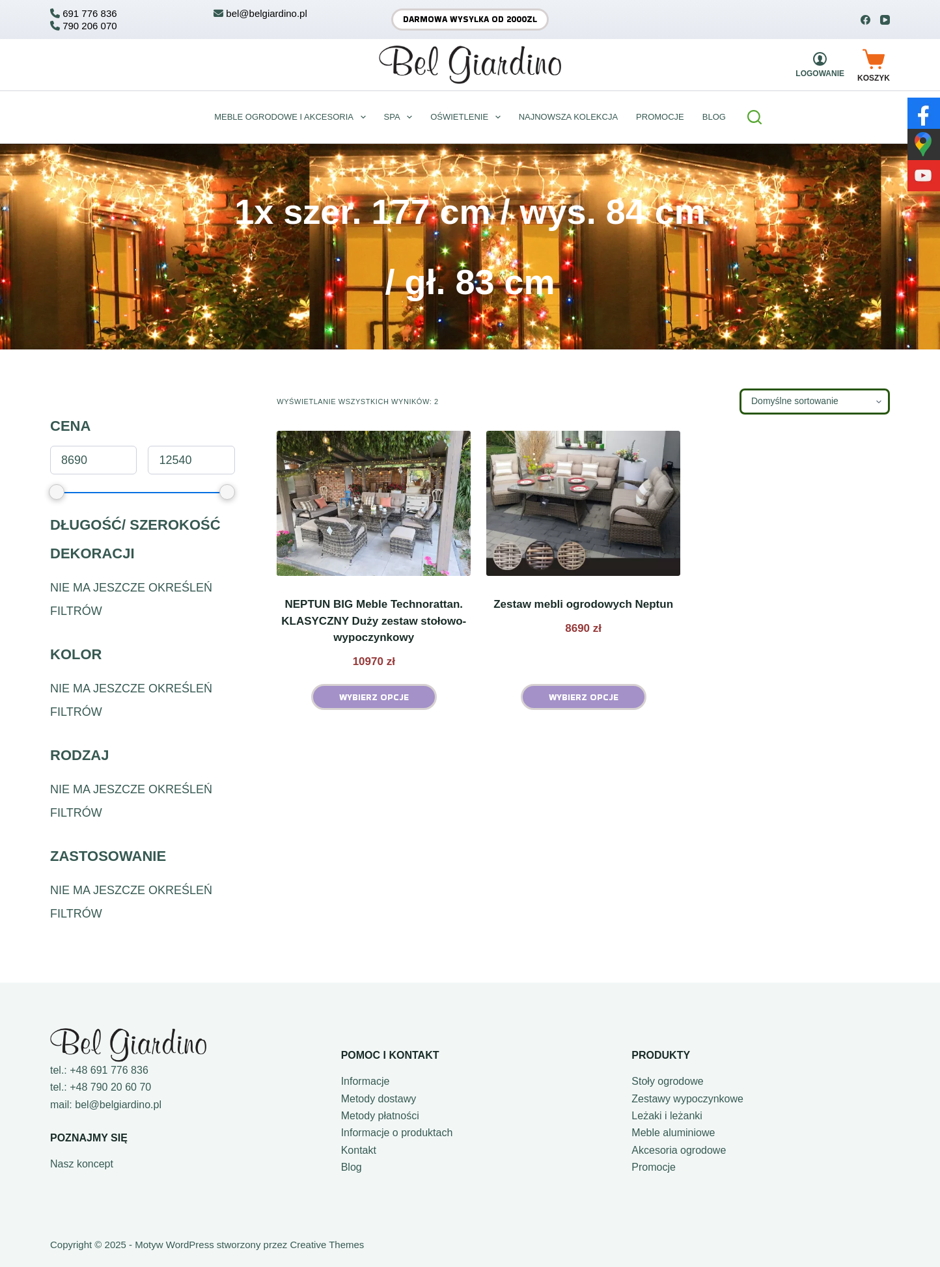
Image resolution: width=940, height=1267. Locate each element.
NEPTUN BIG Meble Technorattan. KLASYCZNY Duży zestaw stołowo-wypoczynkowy (373, 621)
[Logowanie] (819, 64)
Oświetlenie (467, 117)
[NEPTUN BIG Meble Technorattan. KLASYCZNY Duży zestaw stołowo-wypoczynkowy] (374, 503)
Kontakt (358, 1150)
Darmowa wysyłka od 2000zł (470, 19)
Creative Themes (327, 1244)
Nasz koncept (81, 1163)
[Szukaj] (754, 117)
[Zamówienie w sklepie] (815, 401)
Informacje (365, 1081)
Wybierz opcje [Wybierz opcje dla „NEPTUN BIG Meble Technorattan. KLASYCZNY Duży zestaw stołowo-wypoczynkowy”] (374, 696)
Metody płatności (380, 1115)
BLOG (714, 117)
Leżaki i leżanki (666, 1115)
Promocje (660, 117)
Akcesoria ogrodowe (678, 1150)
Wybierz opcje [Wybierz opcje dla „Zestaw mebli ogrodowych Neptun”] (583, 696)
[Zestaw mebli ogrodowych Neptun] (583, 503)
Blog (351, 1167)
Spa (401, 117)
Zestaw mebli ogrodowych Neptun (583, 604)
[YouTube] (885, 20)
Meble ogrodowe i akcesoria (292, 117)
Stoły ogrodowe (667, 1081)
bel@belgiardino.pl (118, 1104)
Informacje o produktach (397, 1132)
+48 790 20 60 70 (110, 1087)
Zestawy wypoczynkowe (687, 1098)
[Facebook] (865, 20)
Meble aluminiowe (673, 1132)
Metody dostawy (379, 1098)
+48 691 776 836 (109, 1070)
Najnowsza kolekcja (568, 117)
